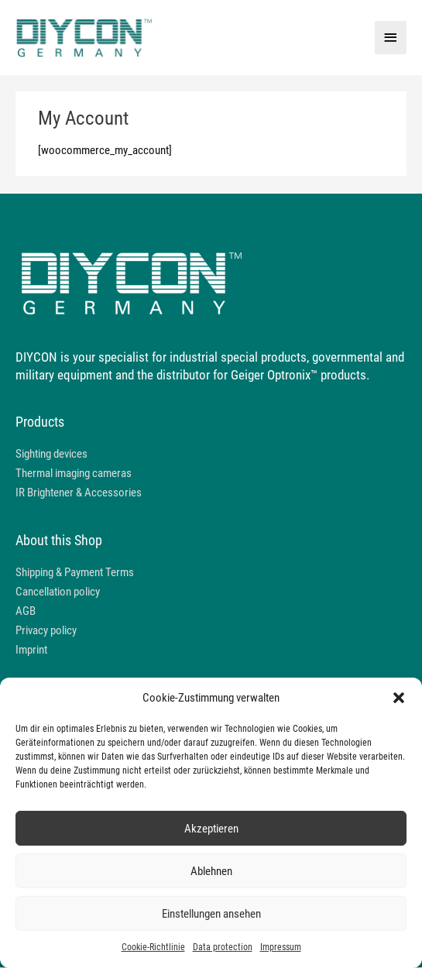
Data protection (222, 947)
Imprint (31, 650)
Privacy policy (46, 631)
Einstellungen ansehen (211, 914)
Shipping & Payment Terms (74, 573)
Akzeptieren (211, 829)
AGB (25, 612)
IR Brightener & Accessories (78, 492)
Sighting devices (51, 454)
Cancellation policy (57, 592)
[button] (399, 697)
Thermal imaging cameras (73, 473)
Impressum (280, 947)
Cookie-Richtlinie (153, 947)
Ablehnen (211, 871)
